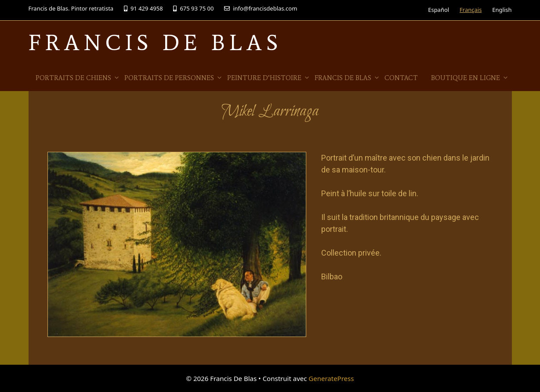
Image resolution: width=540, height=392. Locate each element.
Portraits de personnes (173, 78)
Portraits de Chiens (78, 78)
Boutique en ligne (470, 78)
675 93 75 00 (193, 8)
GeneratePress (331, 378)
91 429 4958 (143, 8)
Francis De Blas (155, 42)
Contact (401, 78)
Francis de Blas (347, 78)
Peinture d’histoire (268, 78)
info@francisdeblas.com (260, 8)
